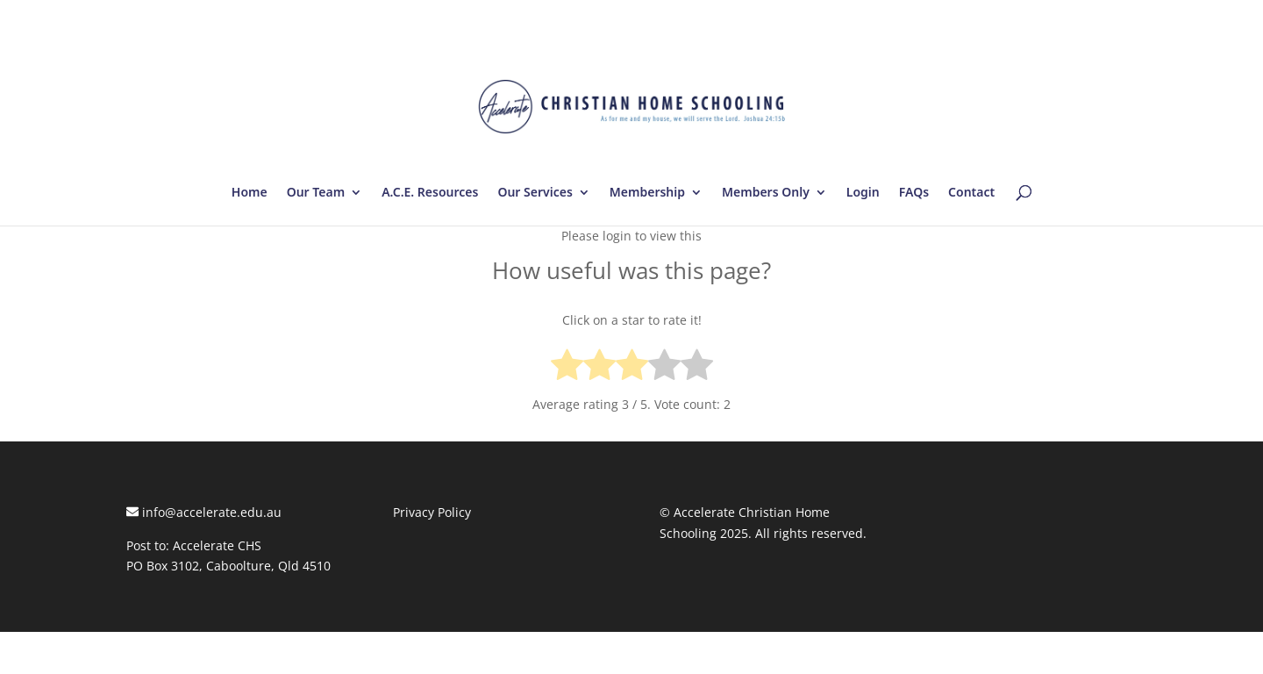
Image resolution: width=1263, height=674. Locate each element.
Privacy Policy (432, 512)
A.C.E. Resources (430, 193)
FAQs (914, 193)
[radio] (567, 368)
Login (863, 193)
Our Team (316, 193)
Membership (647, 193)
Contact (971, 193)
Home (250, 193)
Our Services (534, 193)
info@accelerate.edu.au (204, 512)
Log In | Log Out (1089, 18)
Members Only (766, 193)
